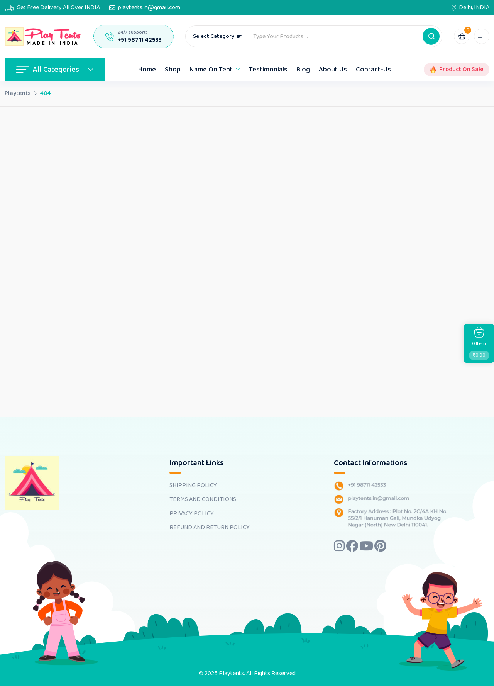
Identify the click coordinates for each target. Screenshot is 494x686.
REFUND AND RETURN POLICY (209, 527)
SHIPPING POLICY (193, 485)
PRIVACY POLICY (191, 513)
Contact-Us (373, 69)
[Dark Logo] (43, 36)
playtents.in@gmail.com (149, 8)
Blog (303, 69)
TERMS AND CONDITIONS (202, 499)
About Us (333, 69)
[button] (431, 36)
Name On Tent (211, 69)
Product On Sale (461, 69)
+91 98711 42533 (140, 40)
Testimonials (268, 69)
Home (147, 69)
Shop (173, 69)
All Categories (54, 69)
